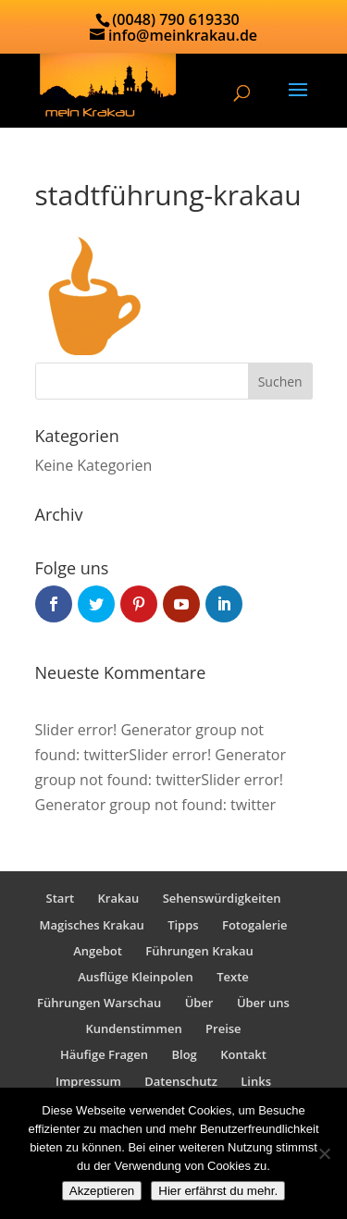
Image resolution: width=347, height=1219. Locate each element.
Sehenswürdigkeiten (222, 898)
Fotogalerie (255, 925)
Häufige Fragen (104, 1054)
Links (256, 1081)
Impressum (88, 1081)
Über (199, 1002)
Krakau (119, 898)
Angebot (97, 950)
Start (60, 898)
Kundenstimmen (133, 1028)
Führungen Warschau (99, 1002)
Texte (233, 976)
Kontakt (243, 1054)
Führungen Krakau (199, 950)
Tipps (182, 925)
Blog (183, 1054)
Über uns (263, 1002)
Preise (223, 1028)
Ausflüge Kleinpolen (135, 976)
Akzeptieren (101, 1191)
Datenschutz (180, 1081)
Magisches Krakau (91, 925)
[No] (324, 1153)
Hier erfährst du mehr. (218, 1191)
